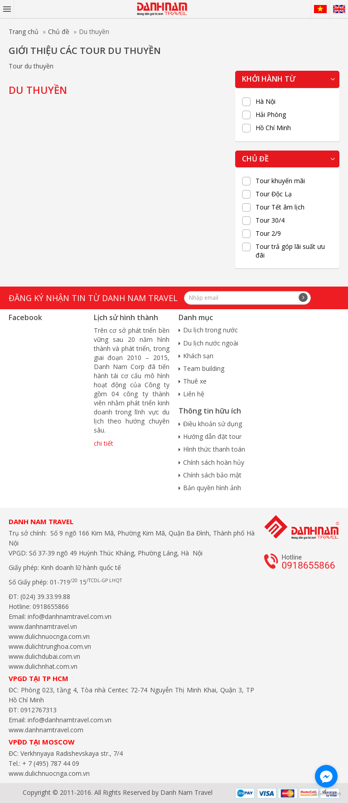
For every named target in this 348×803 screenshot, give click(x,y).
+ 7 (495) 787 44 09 (49, 763)
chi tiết (103, 443)
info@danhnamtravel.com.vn (68, 616)
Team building (203, 368)
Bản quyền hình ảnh (212, 487)
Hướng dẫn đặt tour (212, 436)
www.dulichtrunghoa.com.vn (50, 646)
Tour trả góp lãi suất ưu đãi (290, 251)
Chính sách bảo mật (212, 475)
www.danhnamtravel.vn (43, 626)
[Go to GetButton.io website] (326, 794)
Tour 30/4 (270, 220)
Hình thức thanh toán (214, 449)
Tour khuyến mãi (280, 181)
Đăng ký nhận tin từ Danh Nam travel (93, 298)
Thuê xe (195, 381)
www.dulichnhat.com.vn (43, 666)
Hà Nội (266, 101)
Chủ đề (58, 31)
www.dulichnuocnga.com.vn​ (49, 636)
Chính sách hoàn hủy (213, 462)
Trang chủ (24, 31)
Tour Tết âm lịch (280, 207)
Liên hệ (193, 393)
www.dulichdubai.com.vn (44, 656)
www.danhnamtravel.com (46, 729)
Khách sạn (198, 355)
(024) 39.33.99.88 (45, 596)
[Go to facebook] (326, 776)
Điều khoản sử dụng (212, 423)
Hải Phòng (271, 115)
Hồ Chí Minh (273, 128)
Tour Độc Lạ (274, 194)
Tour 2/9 (268, 233)
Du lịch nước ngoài (210, 343)
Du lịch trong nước (210, 330)
